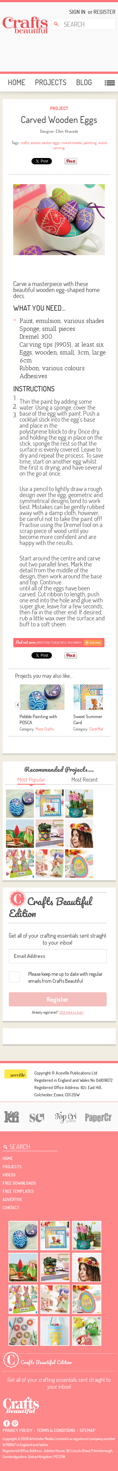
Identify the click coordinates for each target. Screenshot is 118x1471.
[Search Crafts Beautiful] (81, 24)
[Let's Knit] (11, 1116)
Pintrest (14, 1423)
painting (90, 142)
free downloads (19, 1183)
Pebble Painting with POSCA (38, 719)
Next (100, 705)
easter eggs (51, 142)
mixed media (71, 142)
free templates (18, 1191)
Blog (84, 82)
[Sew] (36, 1116)
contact (11, 1207)
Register (102, 11)
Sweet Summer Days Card (92, 719)
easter (35, 142)
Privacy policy (17, 1430)
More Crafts (45, 728)
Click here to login (71, 1012)
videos (9, 1175)
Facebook (6, 1423)
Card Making (99, 728)
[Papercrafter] (98, 1117)
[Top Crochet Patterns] (64, 1117)
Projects (50, 82)
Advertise (12, 1199)
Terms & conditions (56, 1430)
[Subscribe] (59, 642)
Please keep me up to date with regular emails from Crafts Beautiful (65, 977)
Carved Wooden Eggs (59, 119)
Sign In (77, 11)
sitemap (87, 1430)
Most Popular (31, 779)
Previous (18, 705)
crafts (24, 142)
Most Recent (84, 779)
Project (59, 108)
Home (16, 82)
